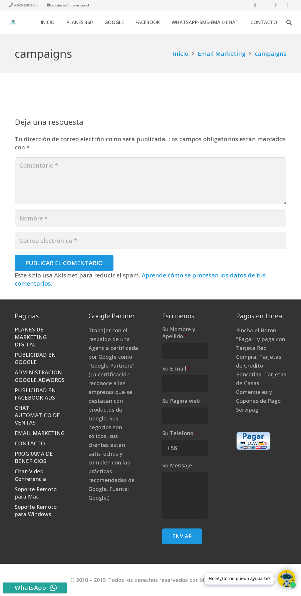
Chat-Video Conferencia (30, 475)
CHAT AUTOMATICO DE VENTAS (37, 415)
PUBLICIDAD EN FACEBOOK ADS (35, 394)
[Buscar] (289, 22)
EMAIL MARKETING (40, 433)
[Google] (265, 5)
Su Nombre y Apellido (178, 332)
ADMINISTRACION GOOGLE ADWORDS (40, 376)
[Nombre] (150, 218)
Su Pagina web (181, 401)
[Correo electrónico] (150, 241)
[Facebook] (244, 5)
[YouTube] (287, 5)
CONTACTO (30, 443)
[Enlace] (13, 22)
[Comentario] (150, 180)
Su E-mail (176, 368)
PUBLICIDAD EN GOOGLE (35, 358)
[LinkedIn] (276, 5)
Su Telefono (180, 433)
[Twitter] (255, 5)
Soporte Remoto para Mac (36, 493)
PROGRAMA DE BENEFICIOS (34, 457)
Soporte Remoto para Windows (36, 510)
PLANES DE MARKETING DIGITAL (31, 337)
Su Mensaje (177, 465)
